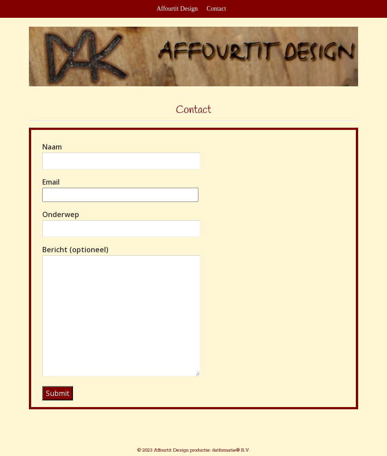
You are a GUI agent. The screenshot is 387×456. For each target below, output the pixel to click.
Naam (121, 154)
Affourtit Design (177, 8)
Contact (216, 8)
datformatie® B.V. (230, 450)
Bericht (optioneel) (121, 312)
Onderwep (121, 222)
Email (120, 188)
